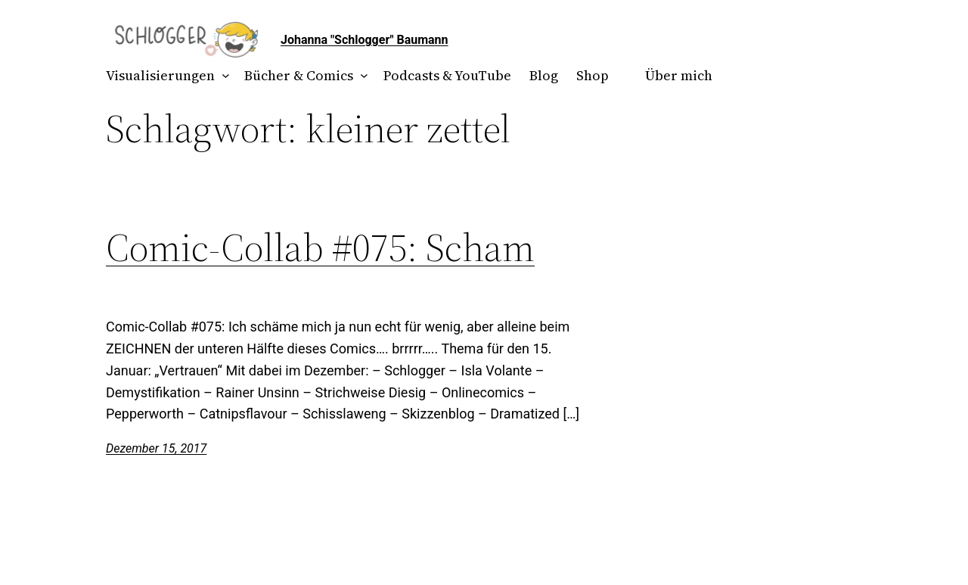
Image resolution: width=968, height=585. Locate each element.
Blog (543, 75)
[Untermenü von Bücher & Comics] (361, 76)
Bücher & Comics (298, 75)
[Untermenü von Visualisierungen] (223, 76)
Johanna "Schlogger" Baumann (364, 40)
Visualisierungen (160, 75)
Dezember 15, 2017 (156, 448)
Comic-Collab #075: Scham (320, 247)
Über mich (678, 75)
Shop (592, 75)
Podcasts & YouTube (447, 75)
